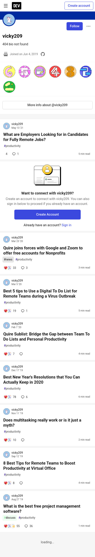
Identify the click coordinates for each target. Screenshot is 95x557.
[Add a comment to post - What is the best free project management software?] (11, 526)
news (8, 259)
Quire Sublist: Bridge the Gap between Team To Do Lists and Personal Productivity (46, 337)
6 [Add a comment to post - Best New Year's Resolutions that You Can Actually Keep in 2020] (24, 396)
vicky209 (17, 124)
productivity (12, 146)
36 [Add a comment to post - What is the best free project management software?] (28, 526)
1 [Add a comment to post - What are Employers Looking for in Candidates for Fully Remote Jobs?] (15, 153)
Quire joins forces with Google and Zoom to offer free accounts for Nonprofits (43, 251)
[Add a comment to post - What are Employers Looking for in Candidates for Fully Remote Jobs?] (5, 154)
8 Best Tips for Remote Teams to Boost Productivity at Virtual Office (39, 466)
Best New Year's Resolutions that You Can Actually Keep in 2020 (41, 380)
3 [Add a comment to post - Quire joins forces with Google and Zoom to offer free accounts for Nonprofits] (24, 267)
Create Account (47, 214)
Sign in (66, 225)
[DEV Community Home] (16, 6)
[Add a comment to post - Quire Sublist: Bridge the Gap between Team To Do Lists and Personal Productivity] (9, 354)
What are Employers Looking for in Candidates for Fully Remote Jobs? (45, 137)
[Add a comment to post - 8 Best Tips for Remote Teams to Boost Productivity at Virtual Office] (9, 483)
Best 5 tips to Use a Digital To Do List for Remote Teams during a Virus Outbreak (40, 294)
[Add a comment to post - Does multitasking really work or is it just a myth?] (10, 440)
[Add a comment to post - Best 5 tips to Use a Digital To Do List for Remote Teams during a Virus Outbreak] (10, 311)
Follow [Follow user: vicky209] (74, 26)
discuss (10, 518)
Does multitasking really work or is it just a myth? (42, 423)
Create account (79, 6)
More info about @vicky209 (47, 105)
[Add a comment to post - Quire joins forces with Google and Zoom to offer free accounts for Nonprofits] (10, 268)
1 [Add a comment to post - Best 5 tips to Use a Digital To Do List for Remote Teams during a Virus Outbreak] (24, 310)
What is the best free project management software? (41, 509)
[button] (9, 72)
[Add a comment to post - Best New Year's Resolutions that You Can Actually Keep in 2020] (10, 397)
